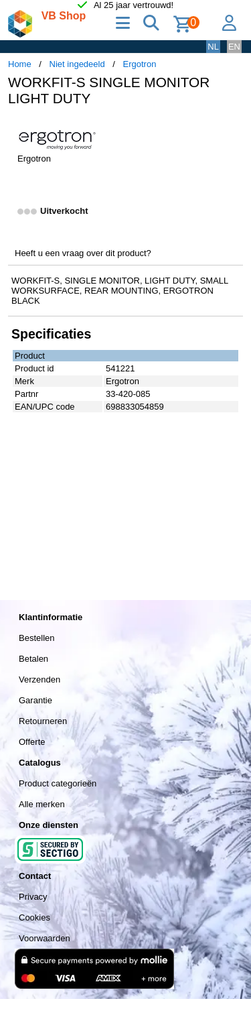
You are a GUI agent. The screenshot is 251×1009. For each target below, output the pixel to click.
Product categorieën (57, 783)
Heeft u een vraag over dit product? (83, 253)
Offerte (32, 742)
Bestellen (36, 638)
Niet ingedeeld (77, 64)
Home (19, 64)
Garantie (35, 700)
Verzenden (39, 679)
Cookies (34, 917)
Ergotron (140, 64)
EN (234, 47)
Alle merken (42, 804)
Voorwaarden (44, 938)
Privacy (33, 897)
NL (213, 47)
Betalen (33, 659)
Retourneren (43, 721)
